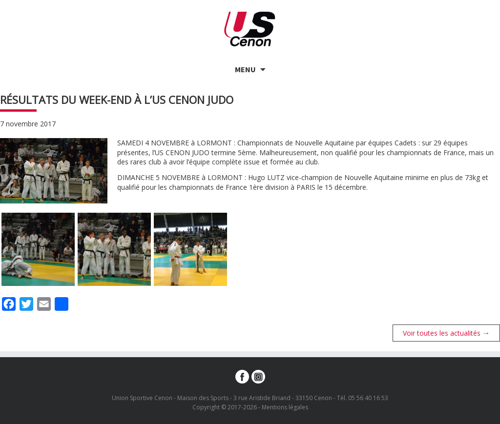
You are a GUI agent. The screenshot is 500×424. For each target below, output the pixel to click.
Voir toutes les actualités (446, 332)
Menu (245, 69)
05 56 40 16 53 (368, 398)
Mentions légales (285, 407)
